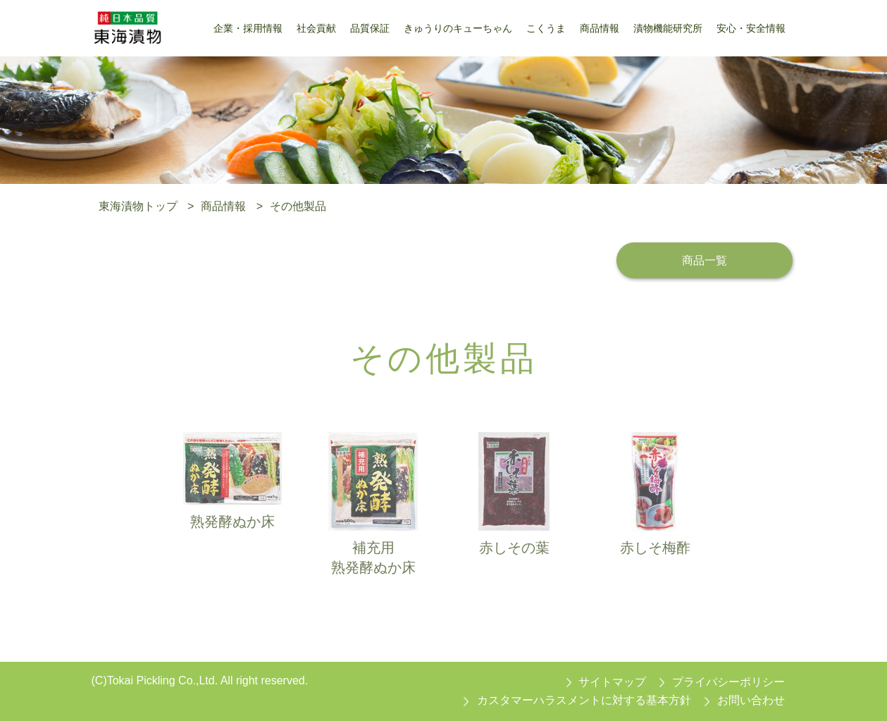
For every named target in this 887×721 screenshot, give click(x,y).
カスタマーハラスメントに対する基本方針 (584, 700)
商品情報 (223, 206)
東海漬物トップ (138, 206)
